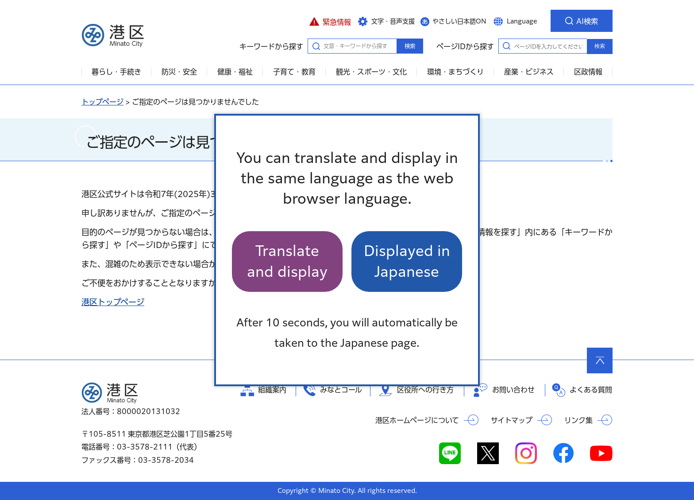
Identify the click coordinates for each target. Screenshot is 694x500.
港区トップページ (112, 302)
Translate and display (287, 261)
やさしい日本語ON (459, 21)
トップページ (102, 101)
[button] (330, 21)
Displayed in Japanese (407, 261)
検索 (410, 46)
